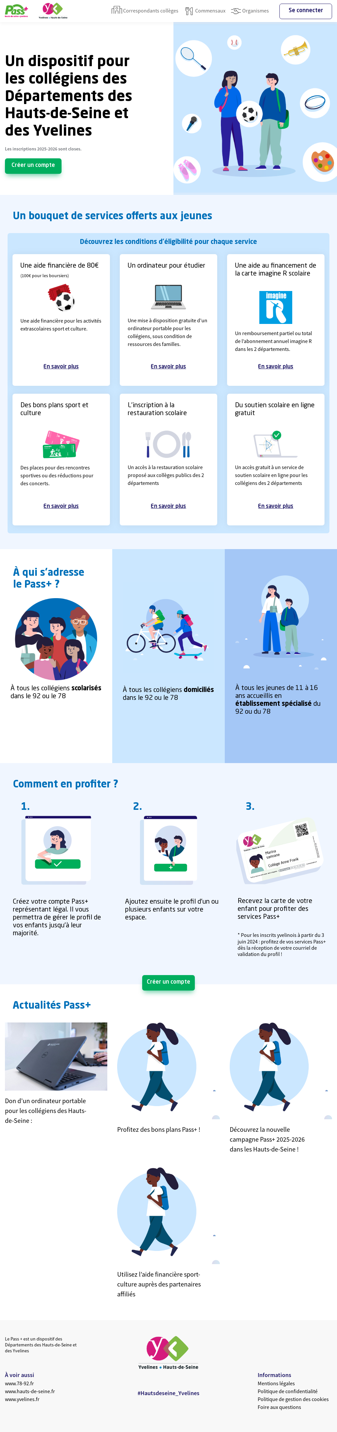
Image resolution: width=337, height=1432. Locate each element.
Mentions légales (276, 1383)
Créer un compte (33, 165)
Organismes (250, 11)
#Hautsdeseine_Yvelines (168, 1393)
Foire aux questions (279, 1407)
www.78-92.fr (19, 1383)
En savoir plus (61, 367)
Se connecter (306, 10)
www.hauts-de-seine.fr (30, 1391)
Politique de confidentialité (288, 1391)
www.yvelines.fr (22, 1399)
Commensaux (204, 11)
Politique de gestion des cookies (293, 1399)
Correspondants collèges (145, 11)
